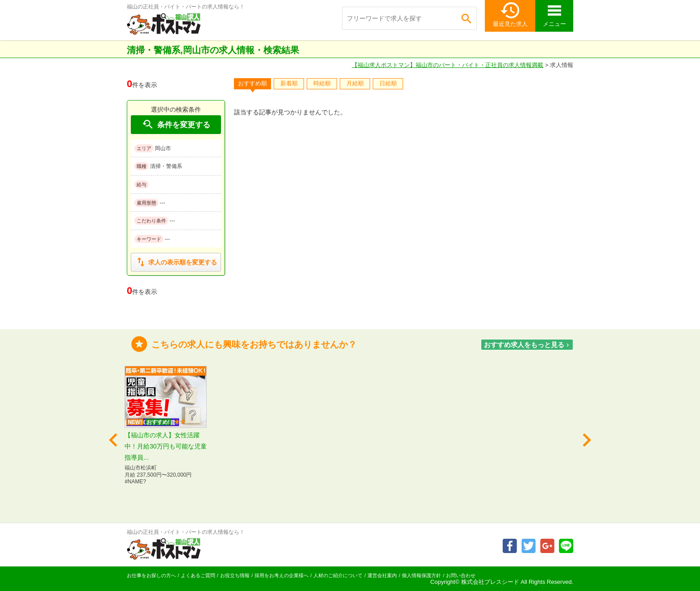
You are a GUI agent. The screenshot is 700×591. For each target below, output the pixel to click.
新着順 (289, 83)
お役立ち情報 (235, 575)
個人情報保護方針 (421, 575)
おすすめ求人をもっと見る (527, 345)
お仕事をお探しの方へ (151, 575)
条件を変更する (176, 124)
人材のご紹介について (337, 575)
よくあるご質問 (198, 575)
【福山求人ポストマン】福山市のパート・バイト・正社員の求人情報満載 (447, 65)
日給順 (388, 83)
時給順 (322, 83)
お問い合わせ (460, 575)
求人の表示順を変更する (176, 262)
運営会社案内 (382, 575)
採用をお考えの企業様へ (281, 575)
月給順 (355, 83)
